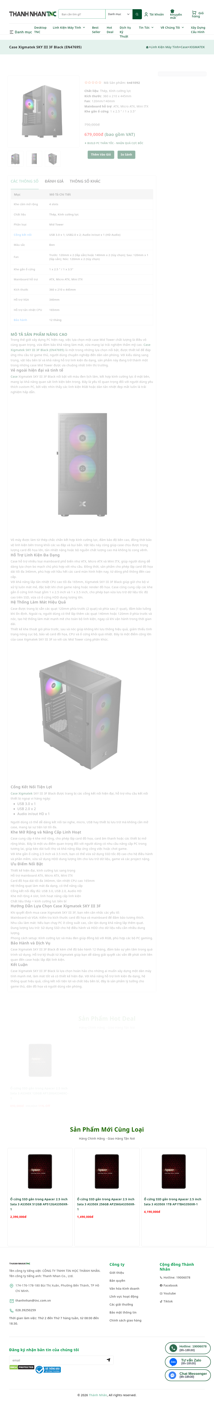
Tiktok (166, 1301)
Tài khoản (154, 14)
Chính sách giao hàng (125, 1320)
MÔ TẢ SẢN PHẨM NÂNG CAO (39, 342)
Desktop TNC (40, 30)
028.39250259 (25, 1310)
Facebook (169, 1285)
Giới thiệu (117, 1273)
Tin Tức (144, 28)
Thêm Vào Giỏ (101, 163)
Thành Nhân (98, 1395)
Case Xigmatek (22, 802)
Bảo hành (20, 328)
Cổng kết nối (23, 243)
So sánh (126, 163)
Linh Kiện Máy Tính (67, 28)
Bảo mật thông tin (123, 1312)
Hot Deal (110, 30)
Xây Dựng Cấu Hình (198, 30)
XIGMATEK (197, 47)
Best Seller (96, 30)
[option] (43, 120)
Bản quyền (117, 1281)
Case (184, 47)
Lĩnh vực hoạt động (124, 1296)
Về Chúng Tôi (170, 28)
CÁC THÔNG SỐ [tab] (25, 189)
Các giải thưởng (121, 1304)
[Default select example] (118, 14)
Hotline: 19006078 (175, 1277)
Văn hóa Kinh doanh (124, 1288)
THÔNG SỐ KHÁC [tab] (85, 189)
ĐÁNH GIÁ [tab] (54, 189)
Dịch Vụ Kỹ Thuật (125, 32)
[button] (126, 163)
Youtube (168, 1293)
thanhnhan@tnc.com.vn (33, 1300)
